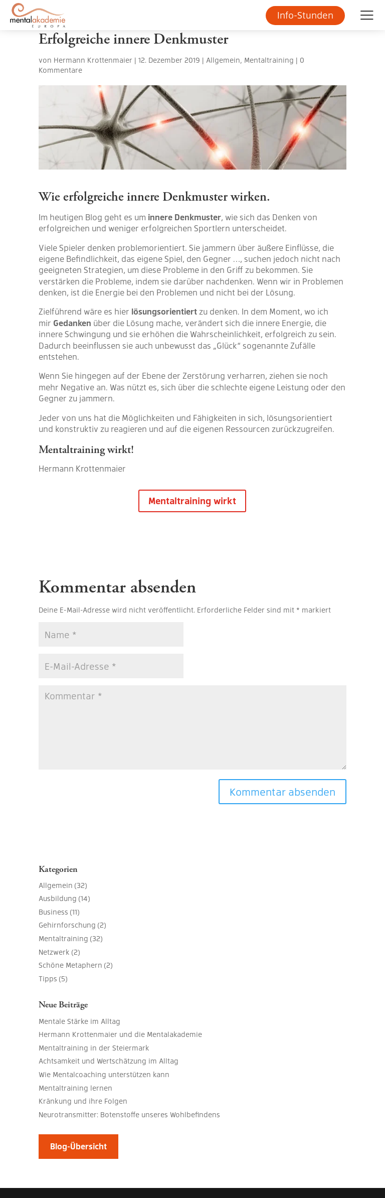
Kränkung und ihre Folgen (83, 1101)
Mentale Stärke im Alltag (79, 1021)
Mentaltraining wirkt (192, 500)
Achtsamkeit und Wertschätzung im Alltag (108, 1061)
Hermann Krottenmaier (93, 60)
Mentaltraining (269, 60)
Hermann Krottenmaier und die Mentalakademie (120, 1034)
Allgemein (223, 60)
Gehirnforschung (67, 925)
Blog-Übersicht (78, 1146)
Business (53, 912)
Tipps (48, 978)
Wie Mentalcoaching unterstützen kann (104, 1074)
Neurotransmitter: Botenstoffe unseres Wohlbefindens (129, 1114)
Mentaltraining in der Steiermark (94, 1047)
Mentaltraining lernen (75, 1088)
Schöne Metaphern (70, 965)
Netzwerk (54, 952)
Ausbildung (58, 898)
